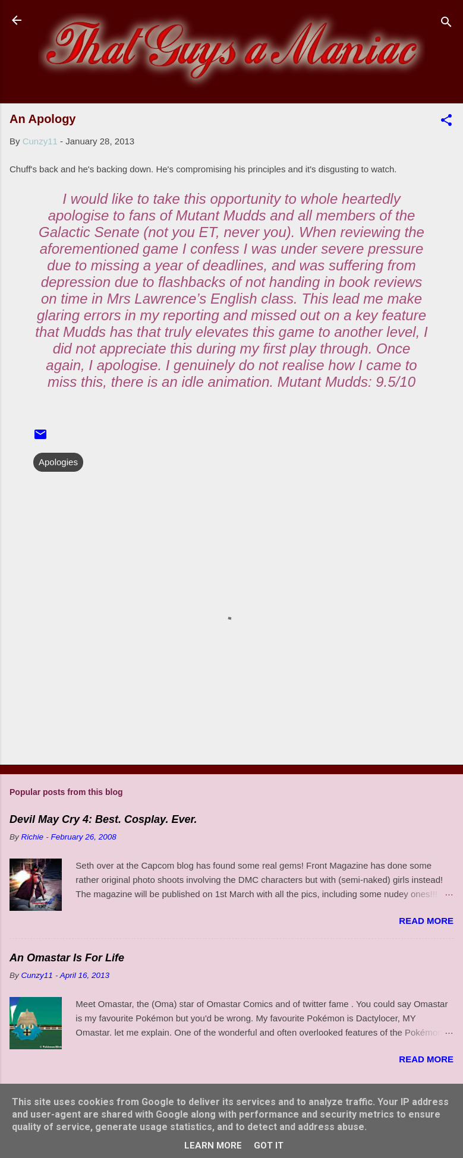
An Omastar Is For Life (67, 958)
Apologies (58, 462)
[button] (446, 122)
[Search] (446, 24)
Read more (426, 921)
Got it (269, 1145)
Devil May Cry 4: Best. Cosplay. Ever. (103, 819)
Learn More (213, 1145)
